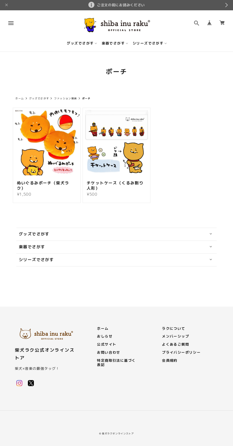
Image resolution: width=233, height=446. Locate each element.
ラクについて (173, 329)
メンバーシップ (175, 336)
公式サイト (106, 344)
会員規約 (170, 360)
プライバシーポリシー (181, 352)
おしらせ (104, 336)
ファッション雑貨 (65, 98)
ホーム (19, 98)
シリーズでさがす (148, 43)
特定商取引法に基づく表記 (116, 363)
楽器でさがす (113, 43)
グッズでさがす (80, 43)
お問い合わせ (108, 352)
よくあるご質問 (175, 344)
